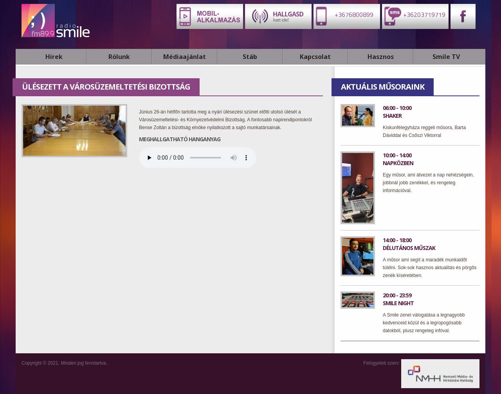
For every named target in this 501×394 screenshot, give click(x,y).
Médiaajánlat (184, 56)
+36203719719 (413, 16)
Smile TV (446, 56)
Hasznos (381, 56)
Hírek (54, 56)
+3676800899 (343, 16)
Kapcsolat (315, 56)
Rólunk (119, 56)
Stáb (250, 56)
